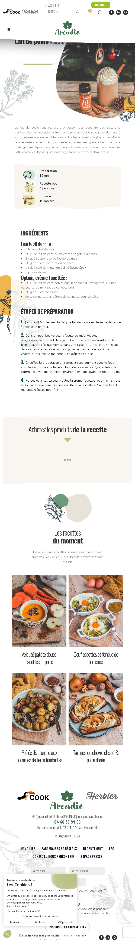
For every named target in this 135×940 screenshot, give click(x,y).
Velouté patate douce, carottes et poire (39, 658)
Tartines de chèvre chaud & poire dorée (96, 756)
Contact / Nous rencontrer (54, 858)
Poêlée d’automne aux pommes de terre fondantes (39, 756)
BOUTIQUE (100, 5)
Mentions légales (73, 937)
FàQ (111, 851)
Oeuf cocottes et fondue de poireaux (95, 658)
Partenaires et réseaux (59, 851)
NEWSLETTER (52, 5)
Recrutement (93, 851)
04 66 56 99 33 (67, 824)
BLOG (51, 11)
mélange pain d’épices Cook (66, 268)
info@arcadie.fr (67, 838)
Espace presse (91, 858)
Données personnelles (47, 937)
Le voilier (28, 851)
